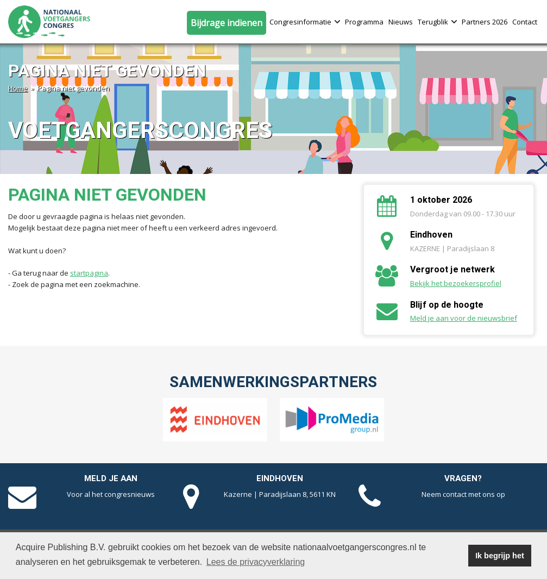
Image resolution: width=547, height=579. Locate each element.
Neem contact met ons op (463, 494)
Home (18, 88)
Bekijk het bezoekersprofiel (455, 283)
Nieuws (400, 22)
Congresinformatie (304, 21)
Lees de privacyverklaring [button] (255, 561)
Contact (524, 22)
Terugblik (437, 21)
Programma (364, 22)
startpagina (89, 273)
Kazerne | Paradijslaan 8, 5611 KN (280, 494)
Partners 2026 (484, 22)
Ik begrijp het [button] (499, 555)
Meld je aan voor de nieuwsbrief (463, 318)
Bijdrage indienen (226, 23)
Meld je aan (110, 478)
